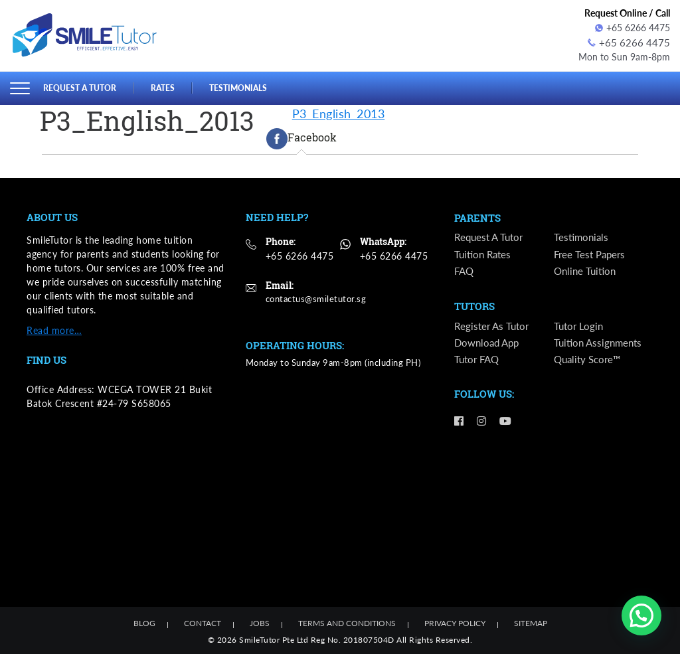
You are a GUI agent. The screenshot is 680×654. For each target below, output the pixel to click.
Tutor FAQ (478, 361)
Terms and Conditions (347, 622)
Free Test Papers (592, 254)
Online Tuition (587, 270)
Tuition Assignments (600, 344)
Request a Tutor (82, 85)
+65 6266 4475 (632, 27)
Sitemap (530, 622)
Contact (202, 622)
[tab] (301, 137)
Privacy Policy (454, 622)
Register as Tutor (493, 327)
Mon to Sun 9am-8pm (624, 55)
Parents (477, 217)
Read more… (54, 328)
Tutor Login (580, 327)
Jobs (260, 622)
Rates (168, 85)
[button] (641, 615)
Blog (144, 622)
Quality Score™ (590, 361)
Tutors (474, 307)
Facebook (301, 136)
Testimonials (247, 85)
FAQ (464, 270)
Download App (489, 344)
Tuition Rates (484, 254)
